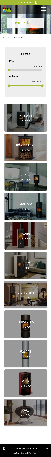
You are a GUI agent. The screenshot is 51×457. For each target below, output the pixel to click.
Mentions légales (20, 452)
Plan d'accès (33, 452)
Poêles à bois (17, 37)
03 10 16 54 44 (24, 2)
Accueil (6, 37)
